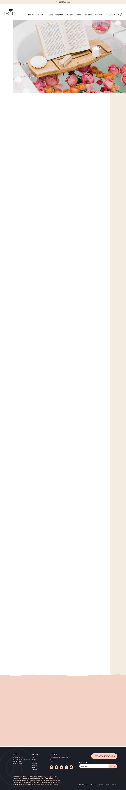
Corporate (59, 14)
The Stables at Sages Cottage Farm (22, 759)
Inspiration (88, 14)
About (33, 757)
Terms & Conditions (111, 784)
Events (50, 14)
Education (69, 14)
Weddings (41, 14)
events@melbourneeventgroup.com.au (60, 757)
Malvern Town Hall (17, 763)
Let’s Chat (98, 14)
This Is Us (31, 14)
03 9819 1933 (113, 14)
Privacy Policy (100, 784)
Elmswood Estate (17, 761)
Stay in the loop (85, 762)
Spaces (79, 14)
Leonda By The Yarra (18, 757)
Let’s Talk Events (104, 756)
